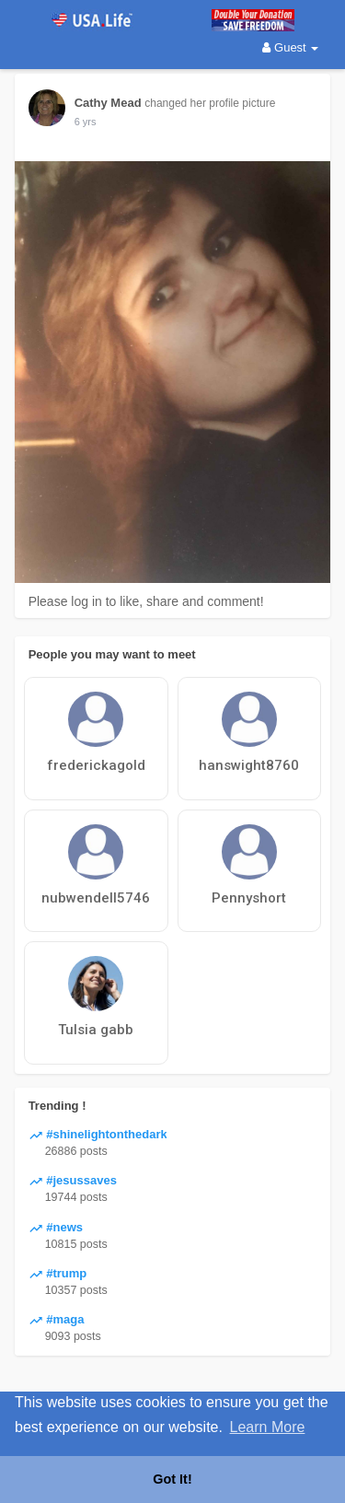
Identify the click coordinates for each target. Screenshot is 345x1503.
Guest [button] (290, 47)
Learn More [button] (267, 1427)
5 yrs (86, 121)
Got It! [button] (172, 1479)
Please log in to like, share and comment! (146, 601)
